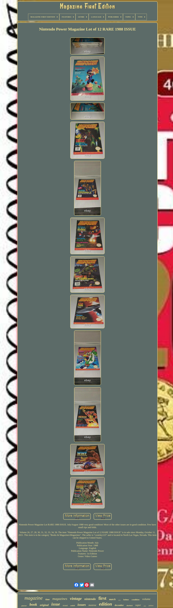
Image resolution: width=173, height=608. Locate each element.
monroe (92, 605)
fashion (151, 606)
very (119, 600)
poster (24, 606)
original (44, 605)
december (119, 605)
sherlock (130, 605)
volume (146, 599)
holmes (126, 600)
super (138, 605)
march (112, 599)
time (47, 599)
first (103, 598)
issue (55, 604)
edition (105, 604)
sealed (72, 605)
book (33, 604)
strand (65, 605)
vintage (76, 598)
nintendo (90, 599)
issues (82, 605)
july (145, 606)
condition (135, 600)
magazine (33, 598)
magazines (59, 599)
